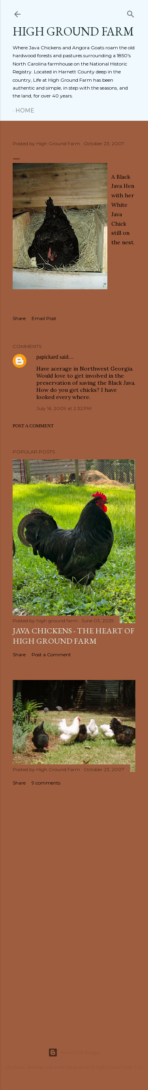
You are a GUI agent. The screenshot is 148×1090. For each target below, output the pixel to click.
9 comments (46, 783)
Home (24, 110)
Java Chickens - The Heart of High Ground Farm (74, 636)
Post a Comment (33, 426)
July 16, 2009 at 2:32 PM (64, 408)
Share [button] (19, 318)
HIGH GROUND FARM (73, 31)
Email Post (44, 318)
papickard (47, 357)
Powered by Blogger (74, 1052)
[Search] (130, 12)
